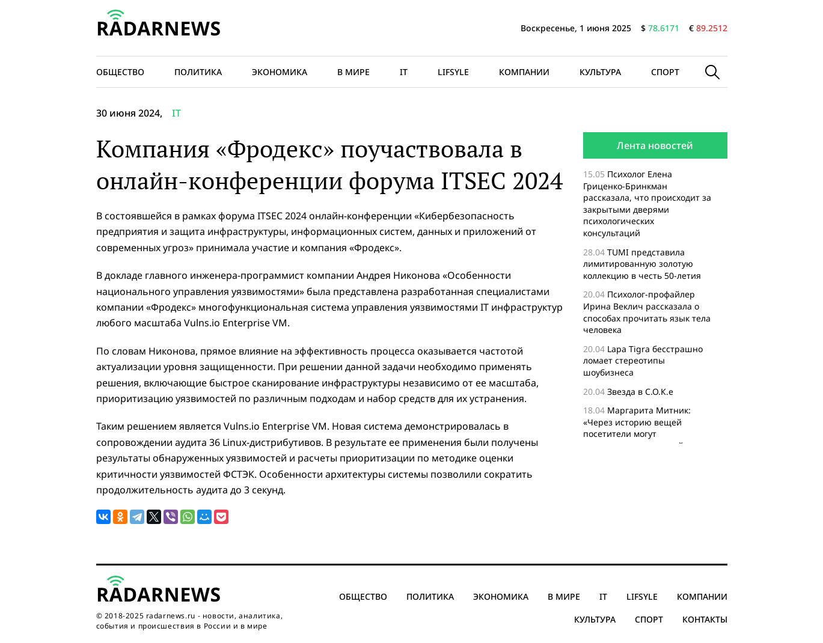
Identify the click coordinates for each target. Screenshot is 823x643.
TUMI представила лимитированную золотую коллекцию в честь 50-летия (643, 263)
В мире (353, 72)
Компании (524, 72)
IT (404, 72)
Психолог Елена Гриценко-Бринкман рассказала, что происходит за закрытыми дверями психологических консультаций (647, 203)
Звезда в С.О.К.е (640, 391)
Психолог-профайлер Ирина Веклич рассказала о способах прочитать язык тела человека (647, 311)
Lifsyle (453, 72)
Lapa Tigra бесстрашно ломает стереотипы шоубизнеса (643, 360)
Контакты (704, 619)
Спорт (665, 72)
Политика (198, 72)
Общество (120, 72)
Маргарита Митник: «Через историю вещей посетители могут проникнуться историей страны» (637, 433)
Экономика (279, 72)
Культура (600, 72)
